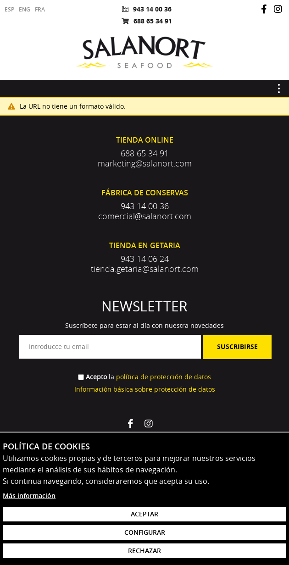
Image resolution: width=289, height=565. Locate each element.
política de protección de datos (163, 376)
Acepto (96, 376)
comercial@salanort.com (144, 216)
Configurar (144, 532)
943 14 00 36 (152, 9)
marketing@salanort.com (145, 163)
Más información (29, 495)
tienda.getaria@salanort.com (145, 269)
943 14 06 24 (145, 259)
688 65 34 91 (152, 21)
